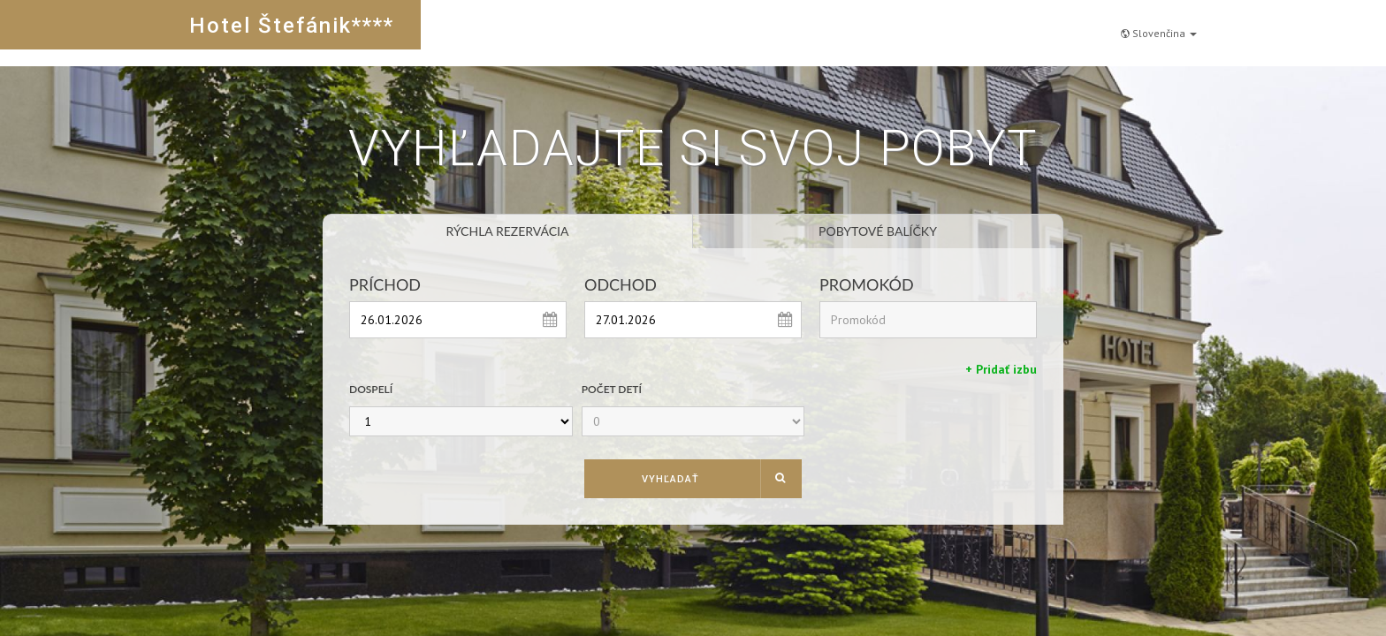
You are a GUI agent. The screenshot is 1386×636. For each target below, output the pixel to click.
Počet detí (612, 389)
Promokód (866, 284)
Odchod (620, 284)
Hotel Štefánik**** (291, 25)
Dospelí (370, 389)
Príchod (385, 284)
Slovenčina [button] (1159, 23)
